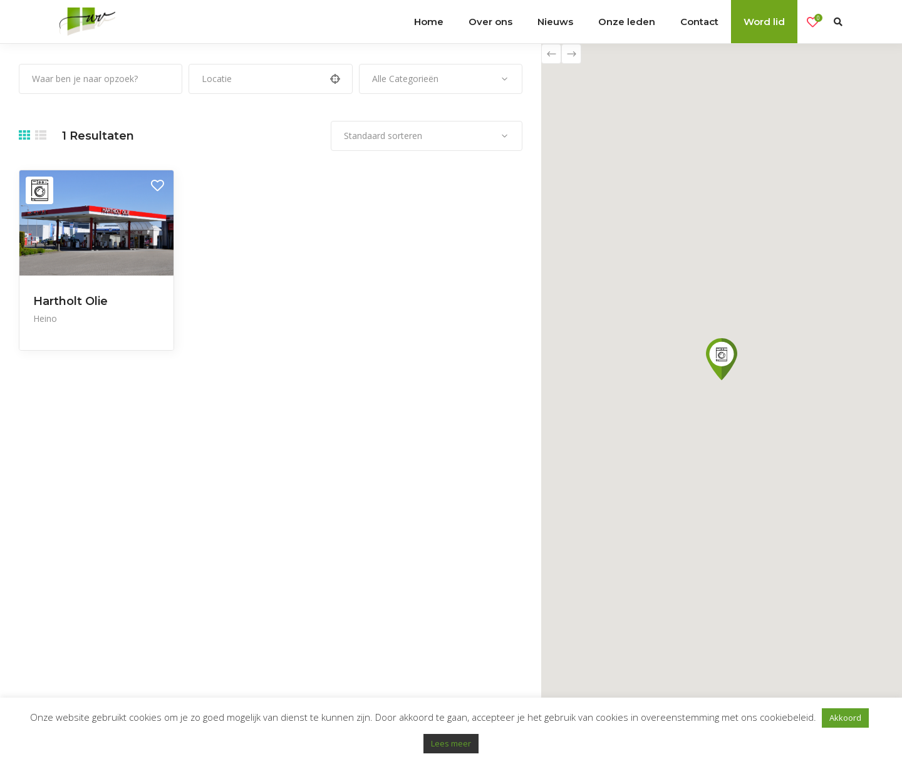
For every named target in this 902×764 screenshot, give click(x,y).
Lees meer (451, 743)
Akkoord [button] (845, 717)
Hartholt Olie (70, 301)
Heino (45, 318)
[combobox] (440, 79)
